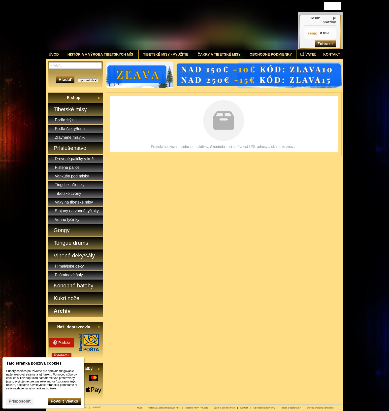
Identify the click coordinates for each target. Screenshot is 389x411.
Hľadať (65, 79)
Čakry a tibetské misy (224, 408)
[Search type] (88, 80)
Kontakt (244, 408)
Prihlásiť (97, 407)
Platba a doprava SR (291, 408)
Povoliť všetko (64, 401)
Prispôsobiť (20, 401)
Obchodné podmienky (264, 408)
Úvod (139, 408)
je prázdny (329, 20)
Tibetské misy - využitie (196, 408)
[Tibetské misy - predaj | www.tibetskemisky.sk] (157, 24)
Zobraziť (325, 44)
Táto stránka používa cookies (34, 363)
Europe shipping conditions (320, 408)
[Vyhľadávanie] (75, 65)
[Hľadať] (99, 65)
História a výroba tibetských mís (164, 408)
